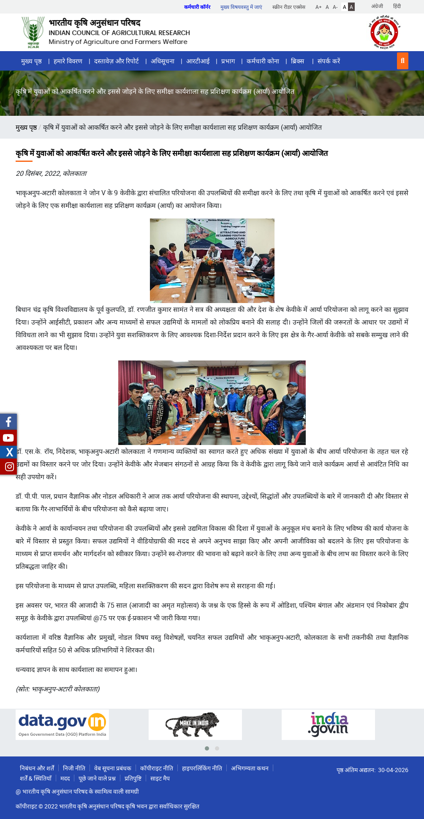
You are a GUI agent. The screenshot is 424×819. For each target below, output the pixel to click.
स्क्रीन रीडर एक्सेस (288, 6)
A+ (318, 6)
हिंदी (397, 5)
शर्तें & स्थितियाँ (36, 778)
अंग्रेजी (377, 5)
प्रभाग (228, 61)
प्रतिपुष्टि (133, 778)
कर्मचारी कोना (263, 61)
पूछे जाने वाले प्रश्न (97, 778)
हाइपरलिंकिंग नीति (202, 768)
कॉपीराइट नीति (156, 768)
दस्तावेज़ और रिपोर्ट (116, 61)
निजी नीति (74, 768)
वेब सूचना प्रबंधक (112, 768)
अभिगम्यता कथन (250, 768)
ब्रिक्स (298, 61)
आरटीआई (197, 61)
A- (335, 6)
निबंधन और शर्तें (37, 768)
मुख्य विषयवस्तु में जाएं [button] (241, 6)
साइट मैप (160, 778)
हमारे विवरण (68, 61)
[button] (402, 60)
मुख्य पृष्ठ (31, 61)
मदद (65, 778)
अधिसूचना (162, 61)
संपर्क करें (329, 61)
